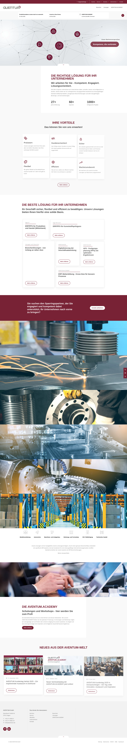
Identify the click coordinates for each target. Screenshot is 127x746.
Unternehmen (33, 719)
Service (32, 715)
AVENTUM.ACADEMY (58, 717)
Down (61, 65)
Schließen (122, 15)
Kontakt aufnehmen (97, 308)
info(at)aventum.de (10, 722)
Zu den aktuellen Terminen (88, 15)
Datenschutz (106, 742)
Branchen (55, 713)
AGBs (116, 742)
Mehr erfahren (64, 185)
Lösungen (55, 715)
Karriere (32, 713)
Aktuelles (32, 717)
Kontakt (32, 721)
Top (61, 737)
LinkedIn (9, 729)
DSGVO (112, 742)
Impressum (121, 742)
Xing (5, 729)
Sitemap (100, 742)
